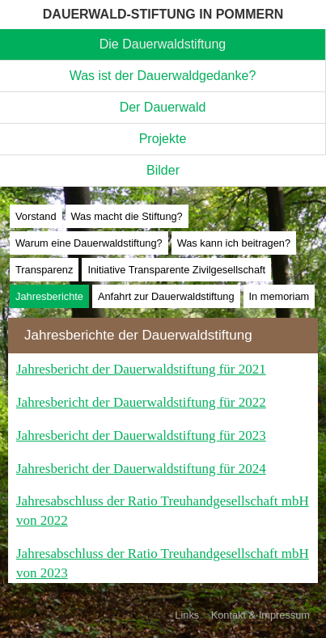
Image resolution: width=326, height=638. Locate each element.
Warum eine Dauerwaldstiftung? (89, 243)
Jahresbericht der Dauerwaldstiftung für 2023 (141, 435)
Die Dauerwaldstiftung (163, 44)
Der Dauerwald (163, 107)
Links (187, 615)
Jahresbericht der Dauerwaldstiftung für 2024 (141, 468)
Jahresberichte (49, 296)
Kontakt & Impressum (260, 615)
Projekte (163, 139)
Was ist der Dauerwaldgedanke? (163, 75)
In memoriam (279, 296)
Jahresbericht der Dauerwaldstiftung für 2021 (141, 369)
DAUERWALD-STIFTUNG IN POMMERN (163, 14)
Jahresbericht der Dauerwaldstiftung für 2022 (141, 402)
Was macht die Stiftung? (127, 216)
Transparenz (44, 270)
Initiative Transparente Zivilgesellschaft (176, 270)
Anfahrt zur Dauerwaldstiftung (166, 296)
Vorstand (36, 216)
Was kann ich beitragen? (233, 243)
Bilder (163, 170)
